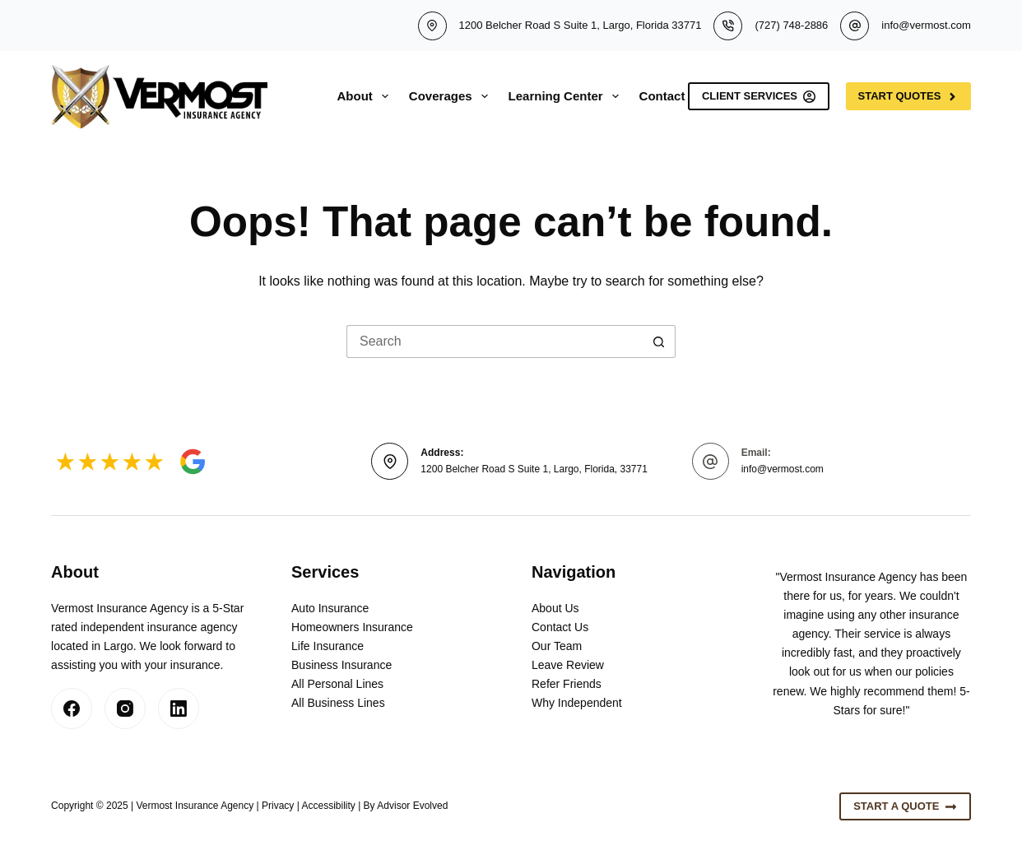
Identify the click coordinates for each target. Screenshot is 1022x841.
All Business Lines (338, 702)
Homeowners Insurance (352, 627)
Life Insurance (327, 646)
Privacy (278, 805)
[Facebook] (71, 708)
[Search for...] (494, 341)
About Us (555, 608)
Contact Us (560, 627)
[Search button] (659, 341)
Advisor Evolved (412, 805)
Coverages (452, 96)
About (366, 96)
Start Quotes (908, 96)
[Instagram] (125, 708)
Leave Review (568, 664)
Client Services (758, 96)
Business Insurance (341, 664)
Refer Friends (567, 683)
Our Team (557, 646)
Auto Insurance (330, 608)
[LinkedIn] (178, 708)
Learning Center (567, 96)
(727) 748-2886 (791, 25)
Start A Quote (905, 806)
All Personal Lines (337, 683)
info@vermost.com (926, 25)
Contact (662, 96)
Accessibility (328, 805)
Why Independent (577, 702)
